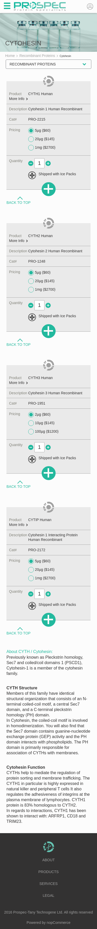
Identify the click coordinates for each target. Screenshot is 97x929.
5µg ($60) (39, 130)
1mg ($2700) (41, 147)
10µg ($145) (41, 423)
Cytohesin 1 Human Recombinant (55, 109)
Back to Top (18, 202)
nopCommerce (59, 922)
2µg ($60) (39, 414)
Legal (48, 895)
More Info (18, 99)
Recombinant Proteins (33, 64)
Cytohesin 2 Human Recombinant (55, 251)
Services (48, 884)
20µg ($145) (41, 139)
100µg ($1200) (43, 431)
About (48, 860)
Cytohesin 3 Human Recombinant (55, 393)
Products (48, 872)
